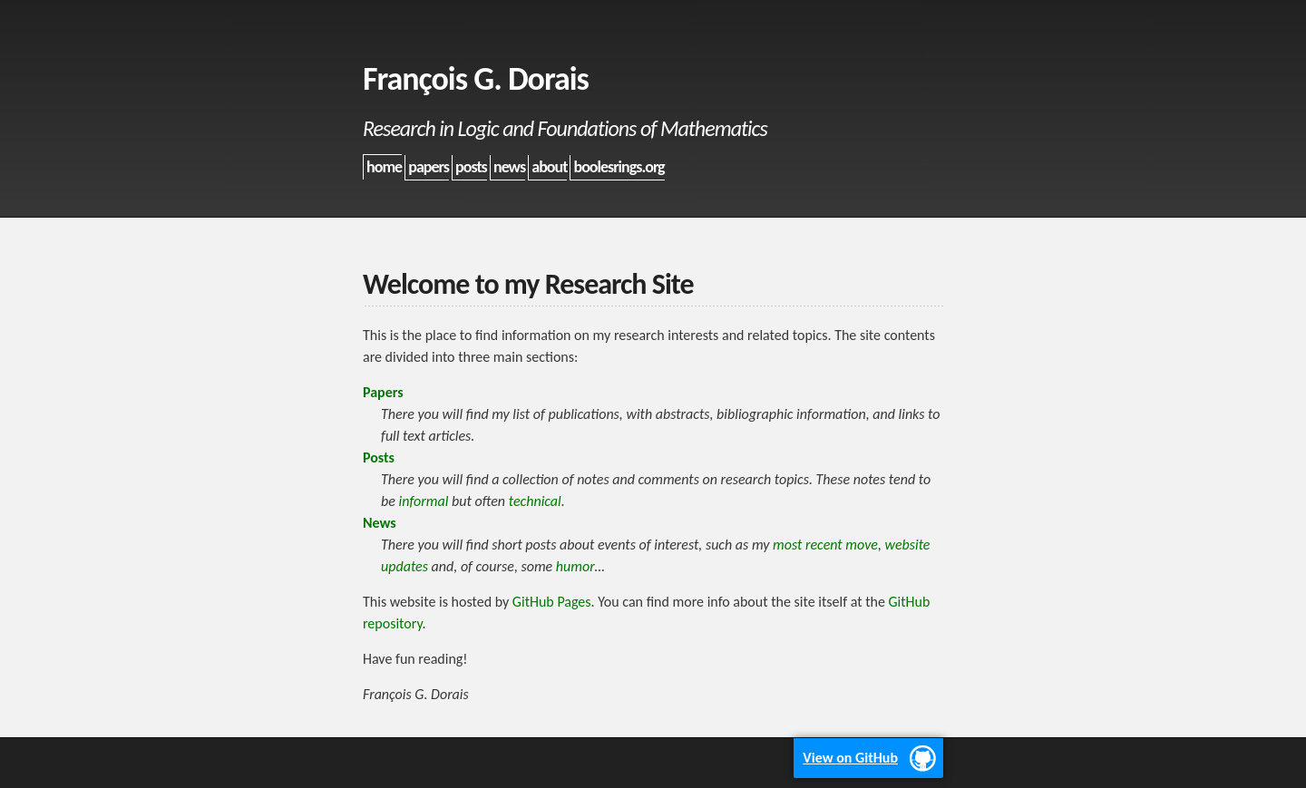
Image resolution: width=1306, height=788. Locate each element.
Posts (379, 457)
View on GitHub (850, 757)
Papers (383, 392)
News (379, 522)
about (549, 167)
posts (471, 167)
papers (428, 167)
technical (535, 501)
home (384, 167)
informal (423, 501)
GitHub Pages (551, 601)
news (509, 167)
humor (575, 566)
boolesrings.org (619, 167)
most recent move (825, 544)
